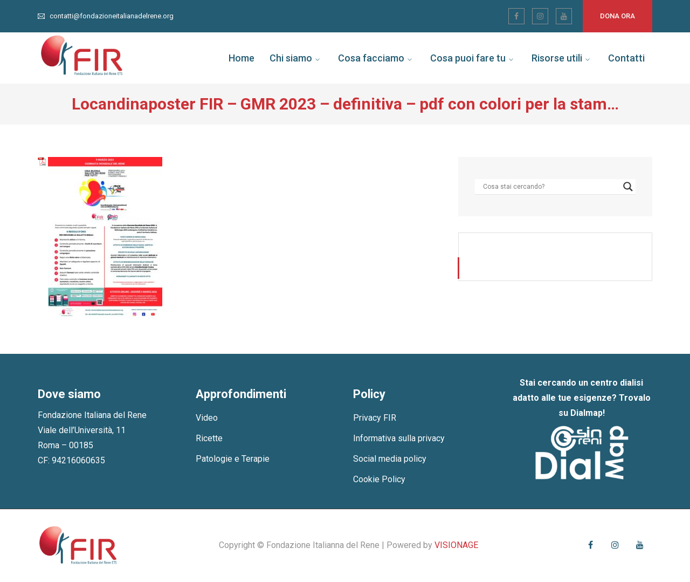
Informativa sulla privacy (399, 438)
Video (207, 418)
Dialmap (586, 413)
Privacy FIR (374, 418)
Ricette (209, 438)
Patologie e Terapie (233, 459)
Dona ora (617, 16)
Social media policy (389, 459)
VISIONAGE (456, 545)
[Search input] (550, 186)
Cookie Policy (379, 479)
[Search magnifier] (628, 186)
